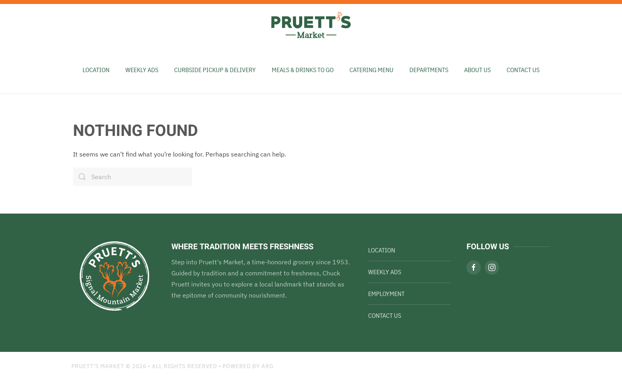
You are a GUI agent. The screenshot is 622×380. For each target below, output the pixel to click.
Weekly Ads (384, 272)
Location (96, 70)
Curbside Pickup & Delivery (215, 70)
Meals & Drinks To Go (303, 70)
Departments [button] (428, 70)
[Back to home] (311, 25)
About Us (477, 70)
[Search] (132, 177)
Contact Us (523, 70)
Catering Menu (371, 70)
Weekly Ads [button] (141, 70)
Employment (386, 294)
